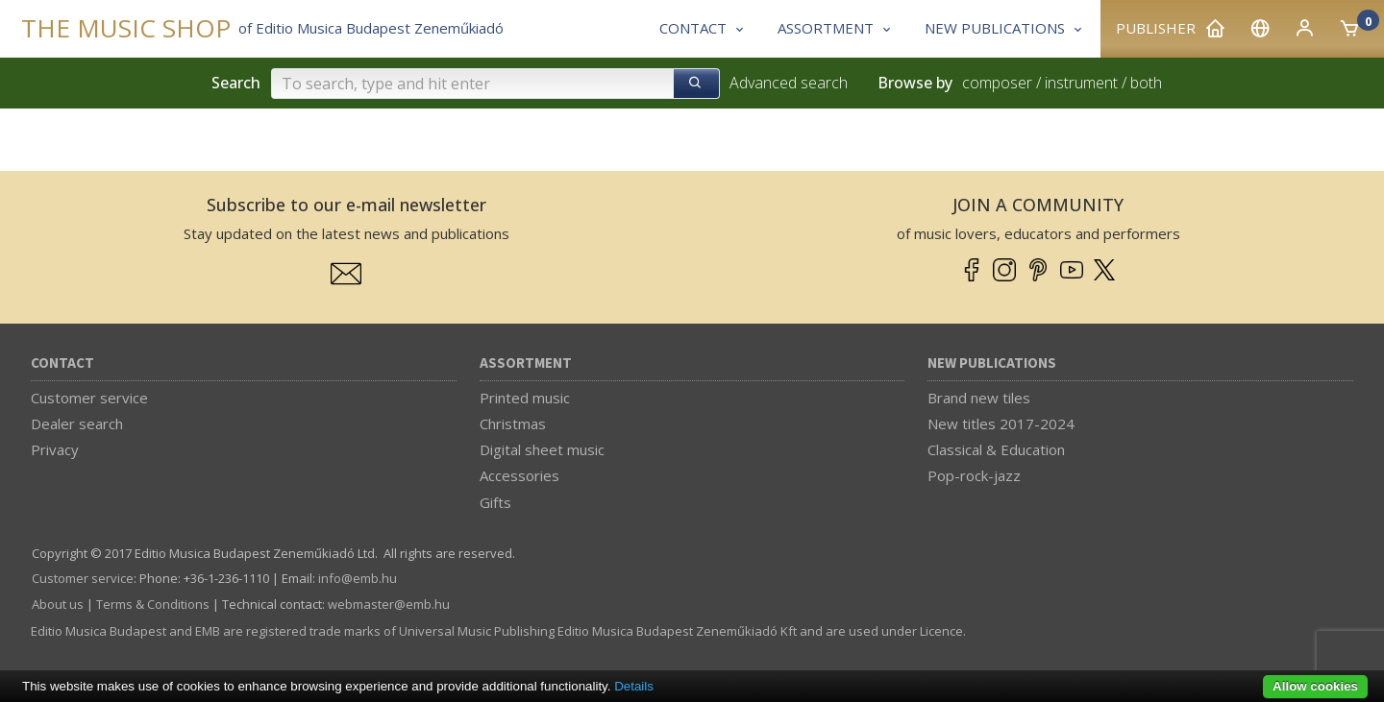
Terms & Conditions (153, 604)
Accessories (519, 475)
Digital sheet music (542, 449)
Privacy (55, 449)
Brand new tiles (978, 397)
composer (997, 82)
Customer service (89, 397)
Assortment (526, 363)
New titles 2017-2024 (1001, 423)
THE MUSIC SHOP (126, 28)
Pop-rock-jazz (974, 475)
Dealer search (77, 423)
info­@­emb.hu (357, 578)
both (1146, 82)
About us (58, 604)
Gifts (495, 502)
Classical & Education (996, 449)
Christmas (513, 423)
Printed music (525, 397)
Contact (62, 363)
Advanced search (788, 82)
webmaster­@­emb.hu (389, 604)
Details (634, 686)
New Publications (991, 363)
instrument (1081, 82)
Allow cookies (1315, 686)
